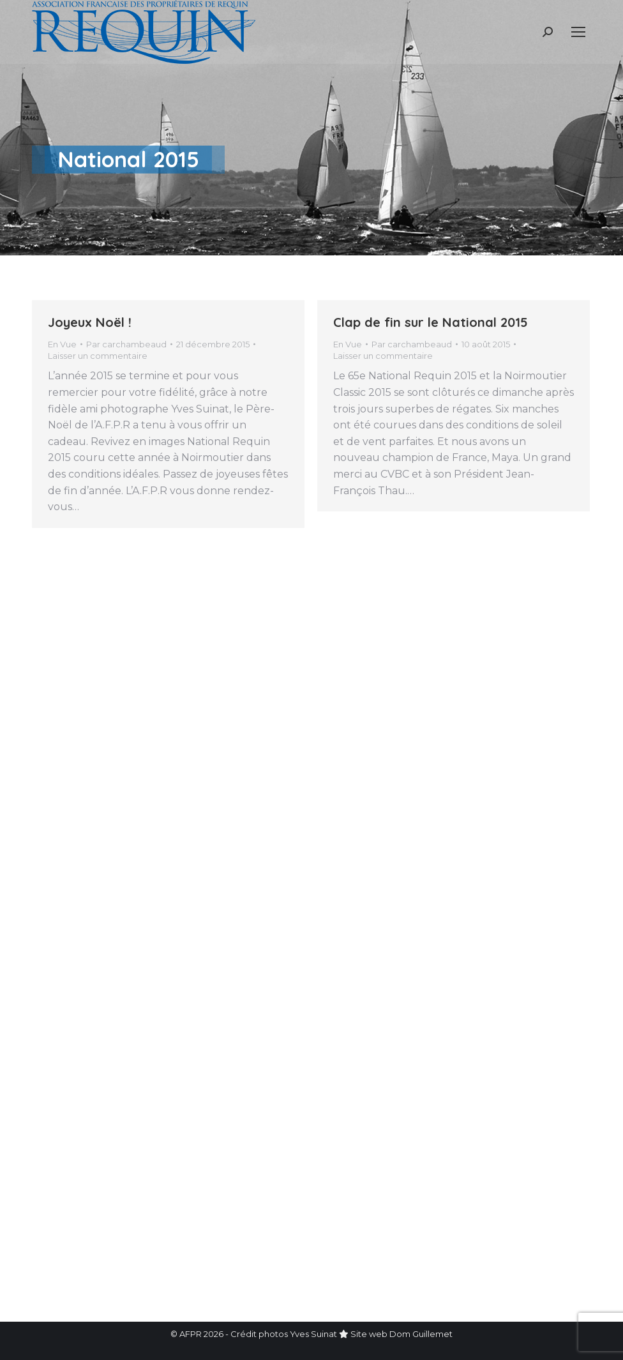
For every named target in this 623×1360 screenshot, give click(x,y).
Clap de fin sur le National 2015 (430, 322)
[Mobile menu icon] (578, 32)
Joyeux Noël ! (89, 322)
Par (126, 344)
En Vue (62, 344)
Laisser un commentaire (97, 356)
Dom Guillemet (421, 1334)
